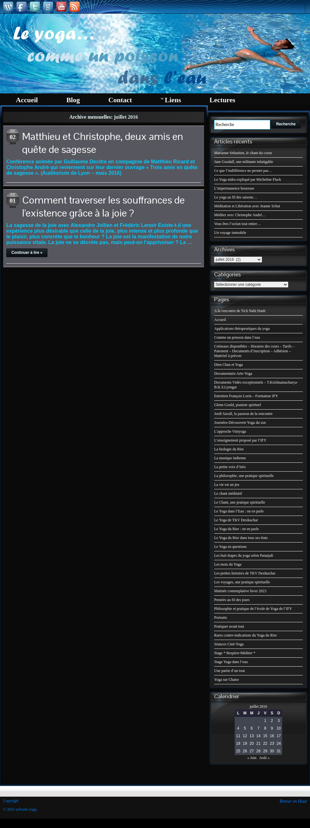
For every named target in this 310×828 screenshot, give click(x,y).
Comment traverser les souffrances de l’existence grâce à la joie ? (103, 206)
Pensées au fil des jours (232, 600)
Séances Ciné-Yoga (229, 644)
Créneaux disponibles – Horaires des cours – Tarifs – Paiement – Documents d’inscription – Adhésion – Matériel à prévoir (254, 351)
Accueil (220, 319)
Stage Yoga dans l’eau (231, 662)
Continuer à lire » (26, 252)
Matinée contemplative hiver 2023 (240, 591)
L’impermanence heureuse (234, 188)
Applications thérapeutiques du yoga (242, 328)
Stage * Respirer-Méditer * (234, 653)
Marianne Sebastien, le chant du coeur (243, 153)
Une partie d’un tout (229, 670)
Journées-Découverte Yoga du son (240, 422)
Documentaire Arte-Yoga (233, 373)
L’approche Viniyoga (230, 431)
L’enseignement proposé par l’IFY (240, 440)
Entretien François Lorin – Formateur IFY (246, 396)
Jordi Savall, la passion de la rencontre (243, 413)
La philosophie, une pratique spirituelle (244, 476)
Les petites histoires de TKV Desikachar (245, 573)
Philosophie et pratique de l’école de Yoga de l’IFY (253, 608)
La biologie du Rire (229, 449)
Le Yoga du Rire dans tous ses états (241, 538)
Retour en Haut (293, 801)
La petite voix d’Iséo (230, 467)
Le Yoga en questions (230, 546)
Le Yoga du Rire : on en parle (236, 529)
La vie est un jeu (226, 484)
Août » (264, 758)
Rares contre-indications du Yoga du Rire (245, 635)
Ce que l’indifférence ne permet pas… (243, 170)
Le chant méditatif (228, 493)
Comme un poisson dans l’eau (237, 337)
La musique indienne (230, 458)
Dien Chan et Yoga (228, 364)
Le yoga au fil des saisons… (235, 197)
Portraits (220, 617)
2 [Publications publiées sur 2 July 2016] (272, 720)
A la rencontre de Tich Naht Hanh (239, 311)
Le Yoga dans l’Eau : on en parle (239, 511)
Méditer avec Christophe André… (240, 215)
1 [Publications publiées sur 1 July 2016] (265, 720)
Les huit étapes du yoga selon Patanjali (243, 555)
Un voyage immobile (230, 232)
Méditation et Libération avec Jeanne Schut (247, 206)
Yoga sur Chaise (226, 679)
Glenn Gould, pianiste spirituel (237, 405)
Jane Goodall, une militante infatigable (243, 162)
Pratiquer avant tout (229, 626)
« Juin (252, 758)
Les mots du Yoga (227, 564)
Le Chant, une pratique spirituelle (239, 502)
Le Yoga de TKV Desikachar (236, 520)
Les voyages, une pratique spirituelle (242, 582)
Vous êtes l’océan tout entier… (237, 224)
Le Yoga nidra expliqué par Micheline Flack (247, 179)
